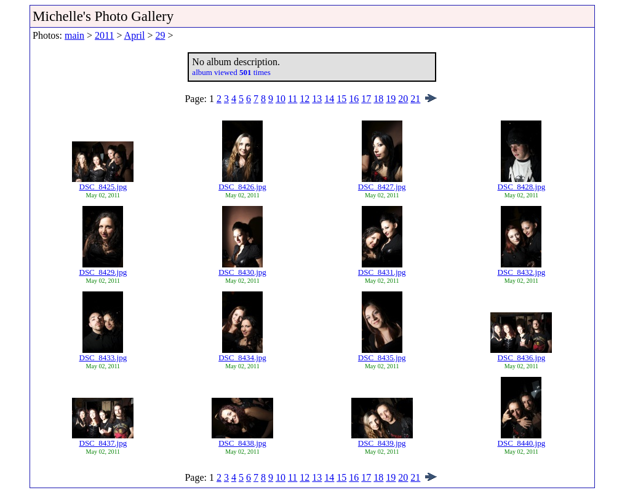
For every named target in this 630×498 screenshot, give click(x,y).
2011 (104, 35)
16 (354, 98)
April (134, 35)
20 (403, 98)
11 (292, 98)
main (74, 35)
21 (415, 98)
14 (329, 98)
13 (317, 98)
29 (160, 35)
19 (391, 98)
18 (378, 98)
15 (341, 98)
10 (280, 98)
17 (366, 98)
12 (304, 98)
